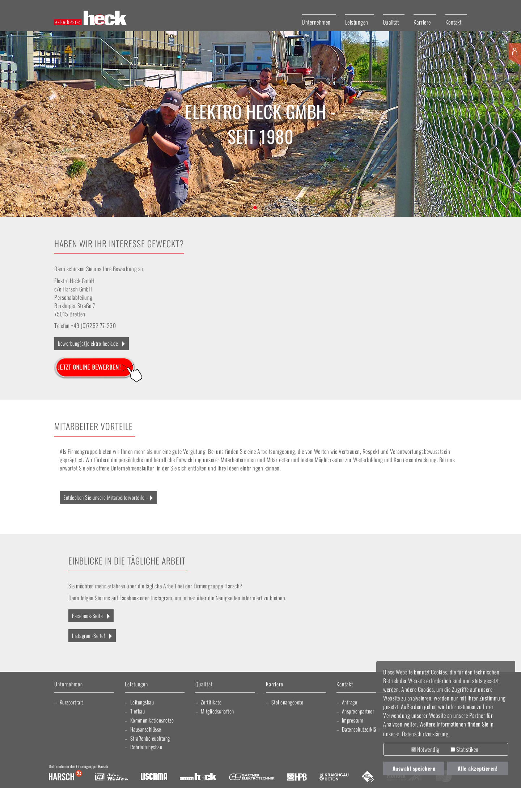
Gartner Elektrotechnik (252, 777)
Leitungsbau (142, 702)
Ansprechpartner (358, 711)
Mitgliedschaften (217, 711)
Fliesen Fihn (367, 777)
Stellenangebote (287, 702)
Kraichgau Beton (334, 777)
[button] (26, 124)
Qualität (391, 22)
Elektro (213, 111)
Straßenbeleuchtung (150, 738)
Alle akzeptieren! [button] (478, 768)
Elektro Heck (198, 777)
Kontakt (453, 22)
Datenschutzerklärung (363, 729)
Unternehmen (316, 22)
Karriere (422, 22)
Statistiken (464, 749)
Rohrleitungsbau (146, 747)
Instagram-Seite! (88, 635)
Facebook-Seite (87, 615)
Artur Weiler (111, 777)
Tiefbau (137, 711)
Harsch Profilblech (297, 777)
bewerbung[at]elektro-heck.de (88, 343)
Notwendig (425, 749)
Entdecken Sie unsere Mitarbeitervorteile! (104, 497)
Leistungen (356, 22)
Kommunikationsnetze (152, 720)
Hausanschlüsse (145, 729)
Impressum (353, 720)
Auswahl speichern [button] (414, 768)
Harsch (65, 777)
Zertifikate (211, 702)
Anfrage (349, 702)
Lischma (153, 777)
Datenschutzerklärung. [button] (426, 733)
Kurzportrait (71, 702)
